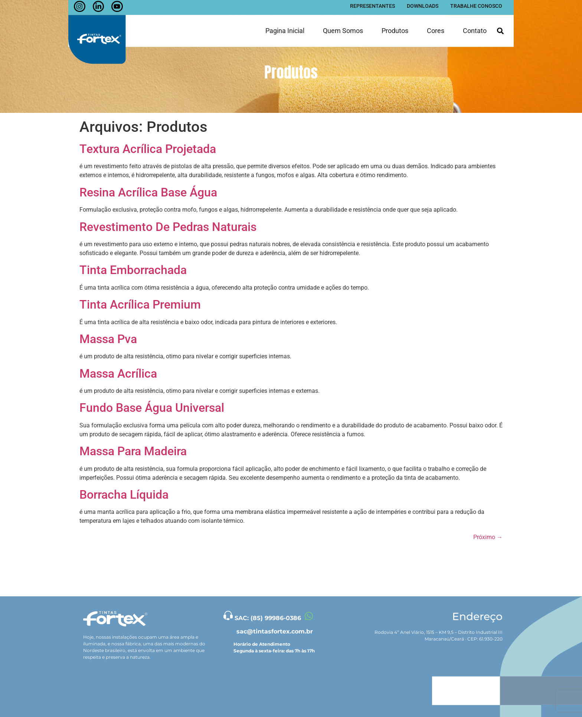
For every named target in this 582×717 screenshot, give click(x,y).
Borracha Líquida (124, 495)
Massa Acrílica (118, 373)
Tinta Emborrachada (133, 270)
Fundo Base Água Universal (151, 408)
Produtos (395, 25)
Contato (475, 25)
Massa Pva (108, 339)
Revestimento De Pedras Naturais (167, 227)
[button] (500, 26)
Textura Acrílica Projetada (147, 149)
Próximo (488, 537)
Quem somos (343, 25)
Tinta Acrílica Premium (140, 304)
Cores (435, 25)
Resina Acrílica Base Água (148, 192)
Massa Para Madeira (133, 451)
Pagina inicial (284, 25)
